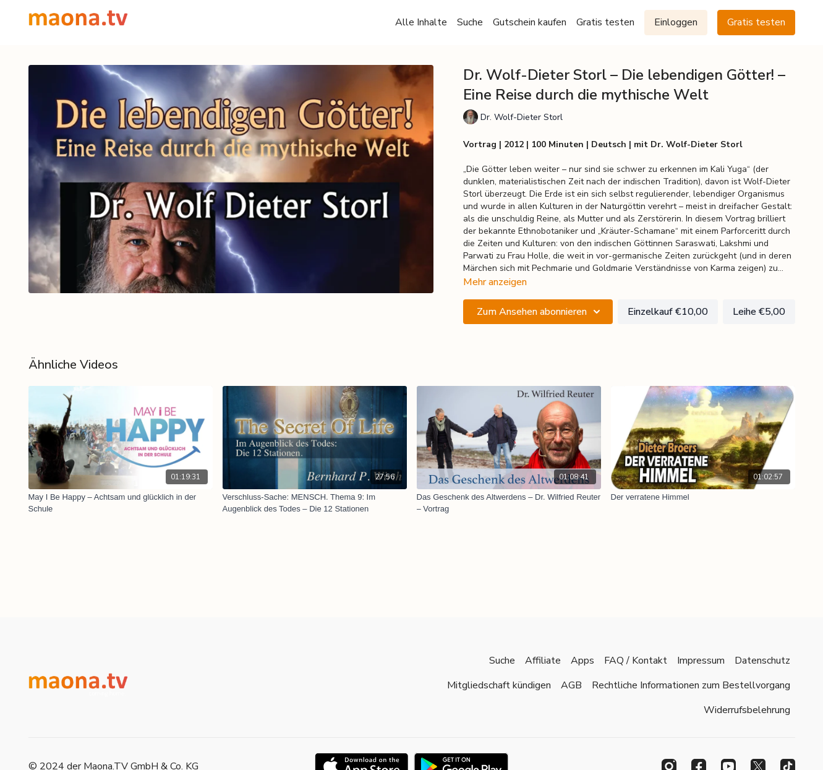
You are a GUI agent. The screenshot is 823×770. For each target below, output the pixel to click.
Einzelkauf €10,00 (668, 312)
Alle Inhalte (421, 22)
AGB (571, 685)
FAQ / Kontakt (635, 660)
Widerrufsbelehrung (747, 710)
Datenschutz (762, 660)
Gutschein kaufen (529, 22)
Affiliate (543, 660)
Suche (470, 22)
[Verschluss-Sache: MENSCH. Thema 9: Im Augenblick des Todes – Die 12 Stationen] (315, 503)
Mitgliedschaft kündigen (499, 685)
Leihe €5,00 (759, 312)
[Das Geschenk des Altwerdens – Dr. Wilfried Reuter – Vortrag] (509, 503)
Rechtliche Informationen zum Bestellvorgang (691, 685)
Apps (582, 660)
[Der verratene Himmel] (703, 497)
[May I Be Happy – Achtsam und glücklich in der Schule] (120, 503)
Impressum (701, 660)
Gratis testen (605, 22)
